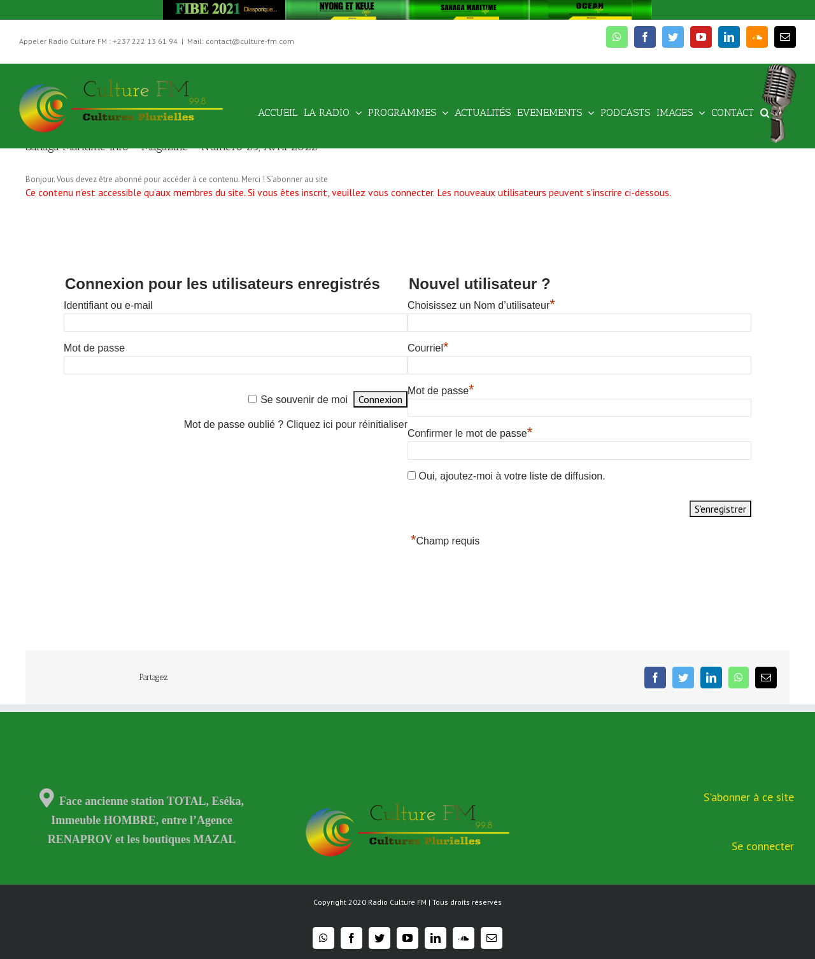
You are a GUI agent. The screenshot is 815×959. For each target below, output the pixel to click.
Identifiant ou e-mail (108, 305)
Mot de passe (94, 348)
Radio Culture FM (397, 902)
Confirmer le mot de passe (470, 433)
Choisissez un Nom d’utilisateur (481, 305)
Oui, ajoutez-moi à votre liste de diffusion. (507, 476)
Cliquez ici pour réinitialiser (347, 424)
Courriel (428, 348)
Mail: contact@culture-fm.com (240, 41)
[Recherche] (765, 112)
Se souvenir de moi (304, 399)
